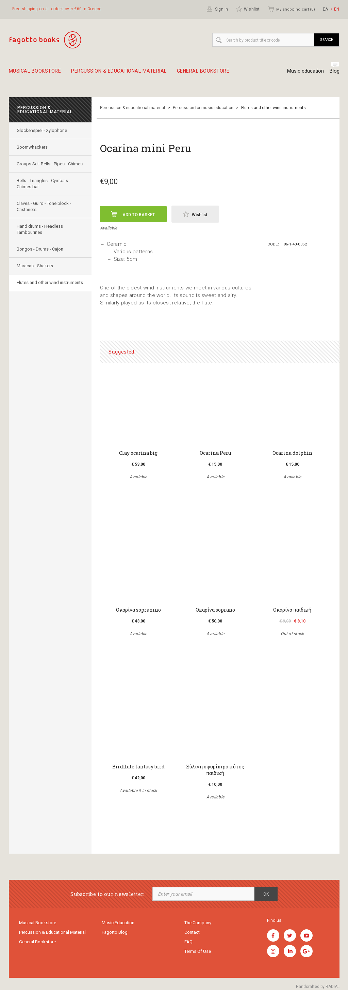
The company (197, 923)
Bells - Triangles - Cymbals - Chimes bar (44, 190)
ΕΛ (325, 9)
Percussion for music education (203, 108)
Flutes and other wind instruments (38, 292)
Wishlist (248, 9)
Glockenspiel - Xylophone (42, 130)
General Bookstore (211, 74)
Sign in (217, 9)
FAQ (188, 942)
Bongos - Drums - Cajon (40, 255)
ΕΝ (336, 9)
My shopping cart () (291, 9)
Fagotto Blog (115, 932)
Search (326, 40)
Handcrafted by (317, 986)
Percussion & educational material (123, 74)
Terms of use (197, 952)
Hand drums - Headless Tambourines (40, 235)
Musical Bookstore (36, 74)
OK (266, 894)
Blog (334, 71)
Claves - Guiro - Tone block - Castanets (44, 213)
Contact (192, 932)
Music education (304, 71)
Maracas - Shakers (35, 272)
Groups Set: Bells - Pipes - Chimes (42, 167)
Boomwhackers (32, 147)
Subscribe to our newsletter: (107, 894)
